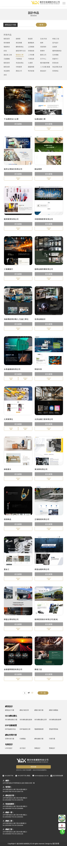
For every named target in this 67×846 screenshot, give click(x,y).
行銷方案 (52, 739)
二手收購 (31, 55)
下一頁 (43, 693)
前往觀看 (18, 124)
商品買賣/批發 (57, 67)
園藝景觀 (31, 67)
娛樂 (41, 43)
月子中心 (43, 59)
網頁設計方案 (10, 25)
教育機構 (7, 43)
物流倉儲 (31, 71)
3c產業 (30, 63)
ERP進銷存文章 (25, 729)
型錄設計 (52, 748)
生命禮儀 (55, 55)
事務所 (42, 51)
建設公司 (19, 71)
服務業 (18, 39)
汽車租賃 (31, 59)
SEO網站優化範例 (26, 719)
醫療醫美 (31, 43)
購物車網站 (19, 47)
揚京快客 (55, 843)
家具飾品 (55, 71)
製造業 (30, 39)
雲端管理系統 (53, 729)
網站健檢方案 (38, 739)
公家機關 (31, 47)
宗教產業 (19, 67)
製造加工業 (19, 55)
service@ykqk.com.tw (42, 775)
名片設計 (23, 748)
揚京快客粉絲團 (58, 775)
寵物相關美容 (56, 51)
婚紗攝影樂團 (44, 63)
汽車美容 (19, 59)
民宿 (5, 51)
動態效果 (7, 67)
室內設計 (55, 43)
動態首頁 (7, 39)
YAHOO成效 (11, 378)
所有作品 (7, 34)
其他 (5, 75)
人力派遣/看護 (45, 67)
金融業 (54, 47)
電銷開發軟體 (38, 729)
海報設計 (37, 748)
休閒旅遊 (31, 51)
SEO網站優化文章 (40, 719)
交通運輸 (7, 59)
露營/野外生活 (21, 51)
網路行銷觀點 (53, 710)
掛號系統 (55, 63)
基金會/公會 (8, 55)
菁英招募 (33, 767)
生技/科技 (43, 39)
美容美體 (19, 43)
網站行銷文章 (24, 710)
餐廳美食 (7, 47)
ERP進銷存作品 (10, 729)
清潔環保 (43, 47)
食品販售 (7, 71)
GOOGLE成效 (49, 128)
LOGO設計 (8, 748)
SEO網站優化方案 (11, 719)
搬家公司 (43, 55)
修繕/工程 (55, 39)
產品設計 (43, 71)
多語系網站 (19, 63)
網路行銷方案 (38, 710)
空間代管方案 (9, 739)
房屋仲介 (55, 59)
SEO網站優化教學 (55, 719)
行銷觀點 (23, 739)
